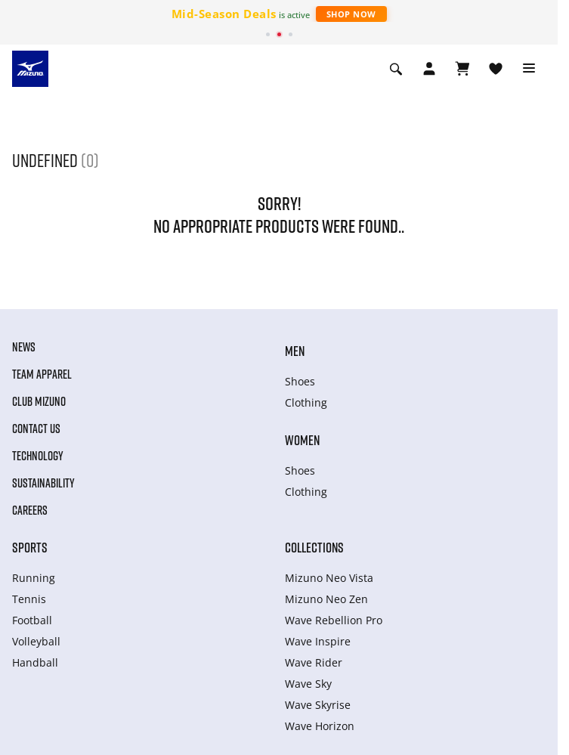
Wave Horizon (319, 726)
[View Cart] (462, 69)
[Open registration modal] (429, 69)
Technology (37, 455)
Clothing (306, 402)
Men (295, 350)
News (24, 346)
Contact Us (36, 428)
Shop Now (351, 14)
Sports (30, 547)
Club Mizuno (39, 401)
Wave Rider (313, 662)
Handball (35, 662)
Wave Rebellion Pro (333, 620)
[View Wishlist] (495, 69)
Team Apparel (42, 374)
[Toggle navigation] (529, 69)
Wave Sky (308, 683)
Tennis (29, 599)
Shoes (300, 381)
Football (32, 620)
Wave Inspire (318, 641)
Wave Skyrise (318, 705)
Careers (30, 510)
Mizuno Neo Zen (326, 599)
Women (302, 440)
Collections (314, 547)
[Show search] (396, 69)
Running (33, 578)
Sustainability (43, 482)
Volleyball (36, 641)
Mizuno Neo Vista (329, 578)
